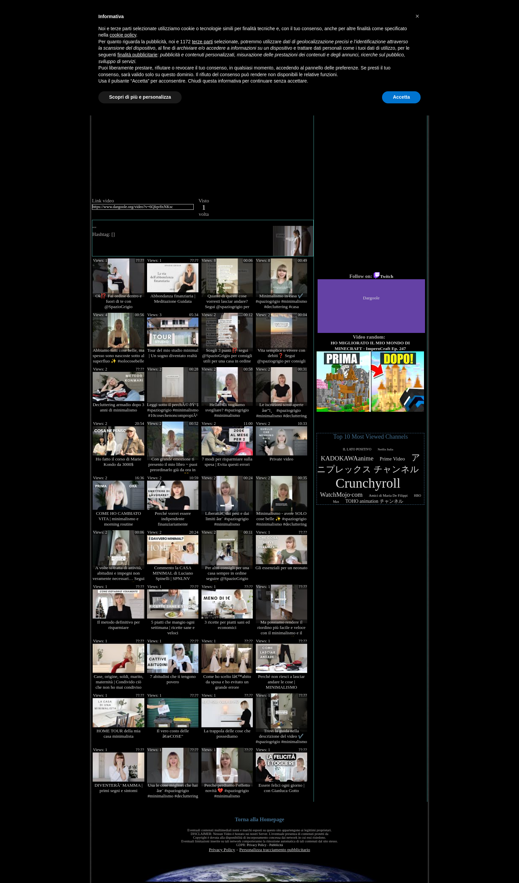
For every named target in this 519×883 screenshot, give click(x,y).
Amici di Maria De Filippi (388, 495)
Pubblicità (276, 845)
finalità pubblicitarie (137, 54)
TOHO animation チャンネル (374, 501)
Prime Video (392, 458)
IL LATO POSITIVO (357, 449)
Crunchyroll (368, 483)
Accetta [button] (401, 97)
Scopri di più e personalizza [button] (140, 97)
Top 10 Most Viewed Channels (370, 436)
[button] (417, 16)
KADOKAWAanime (347, 458)
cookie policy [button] (122, 35)
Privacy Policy (257, 845)
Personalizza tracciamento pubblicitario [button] (274, 849)
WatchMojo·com (341, 494)
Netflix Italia (385, 449)
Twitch (383, 276)
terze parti (202, 41)
